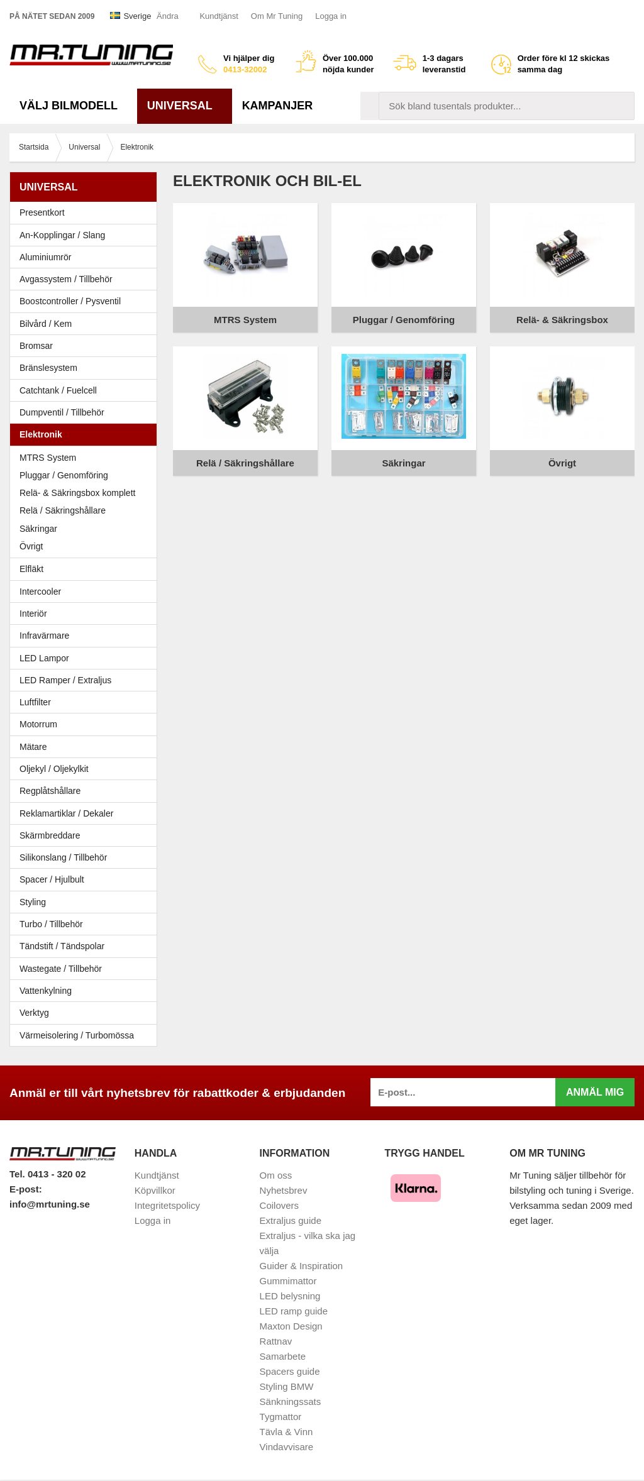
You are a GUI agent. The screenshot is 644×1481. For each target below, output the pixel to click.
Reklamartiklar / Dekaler (66, 813)
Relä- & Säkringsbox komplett (77, 493)
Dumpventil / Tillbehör (86, 412)
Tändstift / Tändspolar (61, 946)
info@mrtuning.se (49, 1204)
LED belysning (290, 1296)
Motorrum (38, 724)
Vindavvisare (287, 1446)
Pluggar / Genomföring (63, 475)
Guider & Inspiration (301, 1265)
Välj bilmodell (73, 105)
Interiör (86, 613)
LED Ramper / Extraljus (86, 680)
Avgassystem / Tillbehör (86, 279)
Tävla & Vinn (286, 1431)
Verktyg (34, 1013)
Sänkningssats (290, 1401)
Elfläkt (31, 569)
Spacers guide (290, 1371)
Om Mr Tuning (277, 16)
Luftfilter (35, 702)
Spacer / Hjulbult (86, 879)
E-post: (25, 1189)
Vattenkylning (45, 991)
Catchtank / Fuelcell (58, 390)
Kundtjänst (218, 16)
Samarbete (283, 1356)
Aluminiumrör (86, 257)
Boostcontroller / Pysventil (70, 301)
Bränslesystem (86, 368)
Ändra (168, 16)
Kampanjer (277, 105)
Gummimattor (288, 1280)
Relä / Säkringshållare (62, 510)
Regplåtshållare (49, 791)
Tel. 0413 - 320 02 (47, 1174)
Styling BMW (287, 1386)
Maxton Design (291, 1326)
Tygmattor (281, 1416)
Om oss (276, 1175)
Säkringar (38, 529)
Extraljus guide (290, 1220)
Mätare (86, 747)
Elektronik (86, 434)
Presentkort (42, 212)
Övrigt (31, 546)
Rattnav (276, 1341)
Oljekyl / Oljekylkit (86, 769)
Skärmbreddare (49, 835)
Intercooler (40, 591)
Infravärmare (44, 635)
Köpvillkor (155, 1190)
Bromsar (36, 346)
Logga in (331, 16)
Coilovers (279, 1205)
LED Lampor (86, 658)
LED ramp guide (294, 1311)
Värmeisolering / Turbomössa (76, 1035)
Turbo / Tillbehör (86, 924)
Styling (32, 902)
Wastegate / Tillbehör (86, 969)
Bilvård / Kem (86, 324)
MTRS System (47, 458)
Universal (184, 105)
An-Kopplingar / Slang (86, 235)
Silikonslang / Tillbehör (86, 857)
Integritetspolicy (167, 1205)
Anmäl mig (595, 1092)
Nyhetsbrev (284, 1190)
